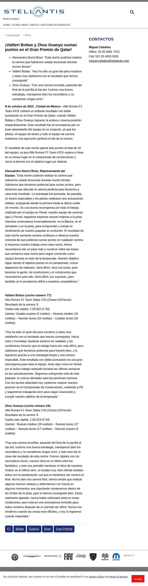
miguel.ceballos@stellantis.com (109, 60)
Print (28, 35)
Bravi (47, 528)
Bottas (20, 528)
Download (13, 35)
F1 (9, 528)
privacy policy (96, 576)
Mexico (34, 25)
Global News (20, 25)
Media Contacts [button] (11, 18)
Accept (138, 579)
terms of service (118, 576)
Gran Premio (64, 528)
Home (6, 25)
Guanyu (34, 528)
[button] (131, 12)
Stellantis (34, 12)
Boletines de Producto (55, 25)
